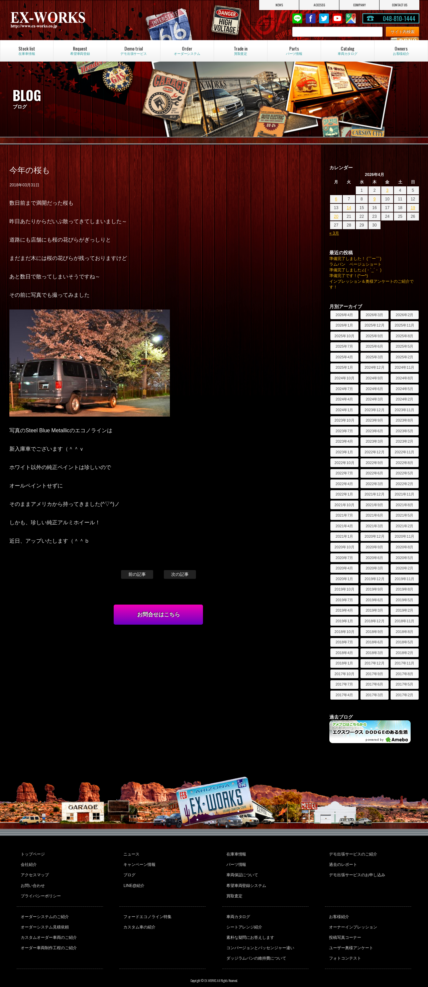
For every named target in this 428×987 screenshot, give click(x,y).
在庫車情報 (236, 853)
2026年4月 (344, 315)
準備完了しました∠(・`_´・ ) (355, 270)
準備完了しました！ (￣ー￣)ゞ (357, 258)
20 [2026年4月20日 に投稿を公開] (336, 216)
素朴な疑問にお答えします (250, 927)
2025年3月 (374, 357)
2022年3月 (374, 484)
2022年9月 (374, 463)
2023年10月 (344, 420)
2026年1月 (344, 325)
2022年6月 (374, 473)
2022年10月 (344, 463)
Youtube (337, 18)
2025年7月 (344, 346)
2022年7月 (344, 473)
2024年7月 (344, 389)
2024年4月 (344, 399)
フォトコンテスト (344, 945)
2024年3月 (374, 399)
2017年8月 (404, 674)
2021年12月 (374, 494)
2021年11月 (404, 494)
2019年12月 (374, 579)
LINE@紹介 (133, 880)
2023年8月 (404, 420)
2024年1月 (344, 410)
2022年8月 (404, 463)
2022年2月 (404, 484)
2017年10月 (344, 674)
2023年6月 (374, 431)
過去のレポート (342, 862)
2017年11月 (404, 663)
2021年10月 (344, 505)
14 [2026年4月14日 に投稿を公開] (349, 207)
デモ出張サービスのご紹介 (352, 853)
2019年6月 (374, 600)
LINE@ (297, 18)
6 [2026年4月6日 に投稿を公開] (336, 199)
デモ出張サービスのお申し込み (356, 871)
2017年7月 (344, 684)
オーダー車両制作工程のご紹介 (48, 936)
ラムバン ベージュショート (355, 264)
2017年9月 (374, 674)
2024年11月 (404, 367)
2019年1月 (344, 621)
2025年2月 (404, 357)
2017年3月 (374, 695)
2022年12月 (374, 452)
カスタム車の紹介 (139, 918)
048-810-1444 (399, 18)
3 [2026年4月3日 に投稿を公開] (387, 190)
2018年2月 (404, 653)
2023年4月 (344, 441)
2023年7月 (344, 431)
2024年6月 (374, 389)
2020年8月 (404, 547)
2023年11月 (404, 410)
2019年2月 (404, 610)
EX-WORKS (70, 20)
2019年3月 (374, 610)
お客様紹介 (338, 909)
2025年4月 (344, 357)
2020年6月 (374, 558)
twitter (324, 18)
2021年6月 (374, 515)
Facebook (311, 18)
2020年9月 (374, 547)
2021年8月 (404, 505)
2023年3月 (374, 441)
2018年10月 (344, 632)
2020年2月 (404, 568)
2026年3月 (374, 315)
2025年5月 (404, 346)
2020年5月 (404, 558)
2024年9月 (374, 378)
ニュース (131, 853)
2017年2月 (404, 695)
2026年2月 (404, 315)
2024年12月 (374, 367)
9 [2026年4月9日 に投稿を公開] (374, 199)
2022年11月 (404, 452)
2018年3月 (374, 653)
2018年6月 (374, 642)
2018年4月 (344, 653)
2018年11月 (404, 621)
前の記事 (137, 574)
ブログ (129, 871)
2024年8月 (404, 378)
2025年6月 (374, 346)
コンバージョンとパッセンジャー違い (260, 936)
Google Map (351, 18)
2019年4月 (344, 610)
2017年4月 (344, 695)
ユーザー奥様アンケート (350, 936)
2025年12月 (374, 325)
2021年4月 (344, 526)
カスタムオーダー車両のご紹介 (48, 927)
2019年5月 (404, 600)
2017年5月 (404, 684)
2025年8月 (404, 336)
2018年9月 (374, 632)
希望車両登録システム (246, 880)
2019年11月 (404, 579)
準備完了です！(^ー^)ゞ (350, 275)
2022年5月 (404, 473)
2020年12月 (374, 536)
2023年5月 (404, 431)
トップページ (32, 853)
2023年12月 (374, 410)
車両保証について (242, 871)
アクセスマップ (34, 871)
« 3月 (334, 233)
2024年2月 (404, 399)
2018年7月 (344, 642)
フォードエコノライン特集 (147, 909)
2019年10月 (344, 589)
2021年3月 (374, 526)
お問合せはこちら (158, 614)
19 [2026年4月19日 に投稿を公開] (413, 207)
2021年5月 (404, 515)
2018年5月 (404, 642)
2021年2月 (404, 526)
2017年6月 (374, 684)
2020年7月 (344, 558)
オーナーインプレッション (352, 918)
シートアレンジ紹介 (244, 918)
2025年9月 (374, 336)
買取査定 (234, 889)
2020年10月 (344, 547)
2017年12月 (374, 663)
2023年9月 (374, 420)
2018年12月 (374, 621)
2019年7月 (344, 600)
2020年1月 (344, 579)
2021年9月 (374, 505)
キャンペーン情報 (139, 862)
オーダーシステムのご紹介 (44, 909)
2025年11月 (404, 325)
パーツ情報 (236, 862)
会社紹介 (28, 862)
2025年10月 (344, 336)
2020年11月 (404, 536)
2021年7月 (344, 515)
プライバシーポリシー (40, 889)
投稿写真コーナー (344, 927)
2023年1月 (344, 452)
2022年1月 (344, 494)
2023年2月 (404, 441)
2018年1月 (344, 663)
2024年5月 (404, 389)
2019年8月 (404, 589)
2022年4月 (344, 484)
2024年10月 (344, 378)
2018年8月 (404, 632)
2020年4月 (344, 568)
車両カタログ (238, 909)
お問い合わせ (32, 880)
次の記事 (180, 574)
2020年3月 (374, 568)
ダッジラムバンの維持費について (256, 945)
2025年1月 (344, 367)
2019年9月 (374, 589)
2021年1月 (344, 536)
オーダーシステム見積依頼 (44, 918)
